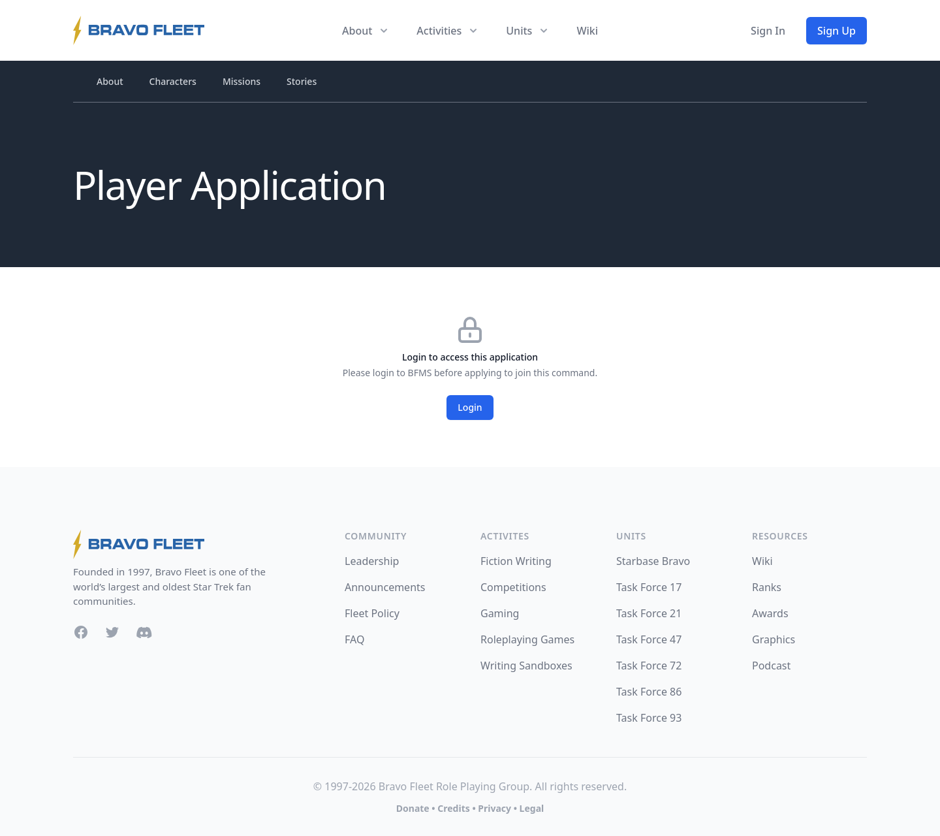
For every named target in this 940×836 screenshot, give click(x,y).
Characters (172, 81)
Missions (241, 81)
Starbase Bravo (653, 561)
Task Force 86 (649, 691)
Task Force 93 (649, 718)
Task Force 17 (649, 587)
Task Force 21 (649, 613)
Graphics (773, 639)
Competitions (513, 587)
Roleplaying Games (527, 639)
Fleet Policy (372, 613)
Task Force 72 (649, 665)
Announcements (385, 587)
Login (470, 407)
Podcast (771, 665)
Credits (453, 808)
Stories (302, 81)
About (110, 81)
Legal (532, 808)
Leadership (372, 561)
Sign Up (836, 31)
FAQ (354, 639)
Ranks (766, 587)
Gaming (499, 613)
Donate (413, 808)
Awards (770, 613)
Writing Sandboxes (526, 665)
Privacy (494, 808)
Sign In (768, 31)
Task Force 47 (649, 639)
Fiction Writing (516, 561)
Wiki (587, 31)
